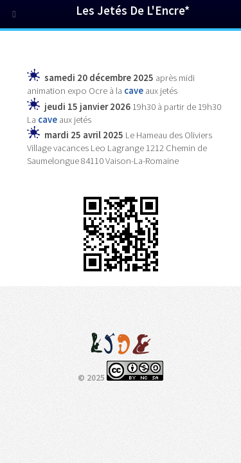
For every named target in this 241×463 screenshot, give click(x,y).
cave (133, 90)
